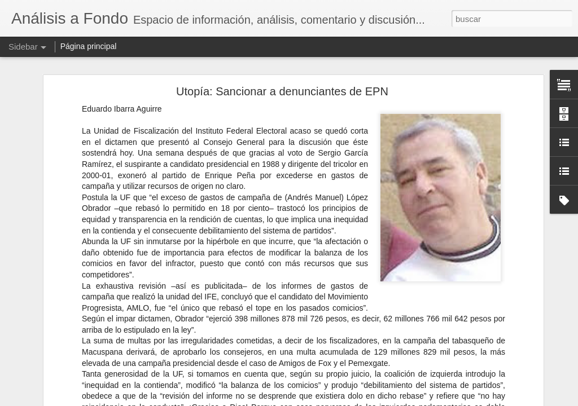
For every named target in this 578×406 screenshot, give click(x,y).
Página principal (88, 46)
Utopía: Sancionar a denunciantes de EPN (282, 88)
